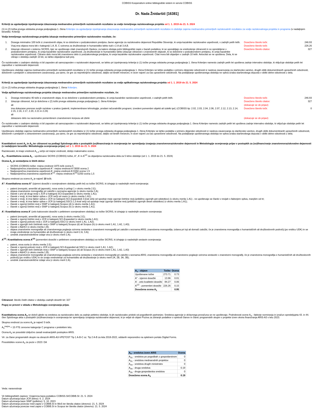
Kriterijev (72, 87)
